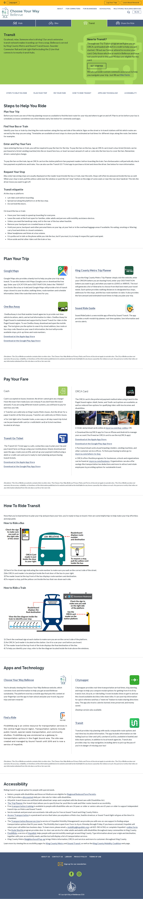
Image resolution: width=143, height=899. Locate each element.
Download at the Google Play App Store (22, 340)
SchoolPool (105, 9)
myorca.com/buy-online (117, 428)
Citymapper (82, 679)
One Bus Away (12, 306)
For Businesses (90, 9)
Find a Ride (10, 717)
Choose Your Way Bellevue (19, 679)
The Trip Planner (15, 803)
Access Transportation (18, 815)
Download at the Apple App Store (19, 336)
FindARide (12, 833)
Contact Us (57, 857)
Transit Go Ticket (13, 438)
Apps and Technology (108, 93)
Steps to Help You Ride (16, 93)
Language (12, 2)
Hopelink (32, 833)
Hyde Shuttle (17, 830)
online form (132, 827)
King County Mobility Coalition (107, 843)
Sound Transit (73, 843)
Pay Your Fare (60, 93)
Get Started (97, 66)
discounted (28, 797)
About (60, 9)
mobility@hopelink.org (78, 827)
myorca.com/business (99, 461)
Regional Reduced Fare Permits (81, 794)
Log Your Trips (111, 2)
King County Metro (55, 843)
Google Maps (11, 270)
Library (68, 857)
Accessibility (130, 93)
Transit (79, 722)
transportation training (22, 806)
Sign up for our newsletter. (75, 864)
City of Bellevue (74, 895)
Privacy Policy (80, 857)
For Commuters (73, 9)
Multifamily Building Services (127, 9)
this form (125, 75)
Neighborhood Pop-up (34, 839)
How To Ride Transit (81, 93)
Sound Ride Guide (85, 308)
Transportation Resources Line (25, 821)
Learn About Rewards (131, 2)
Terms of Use (95, 857)
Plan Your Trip (40, 93)
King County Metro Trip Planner (93, 270)
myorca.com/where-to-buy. (88, 454)
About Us (45, 857)
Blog (137, 12)
